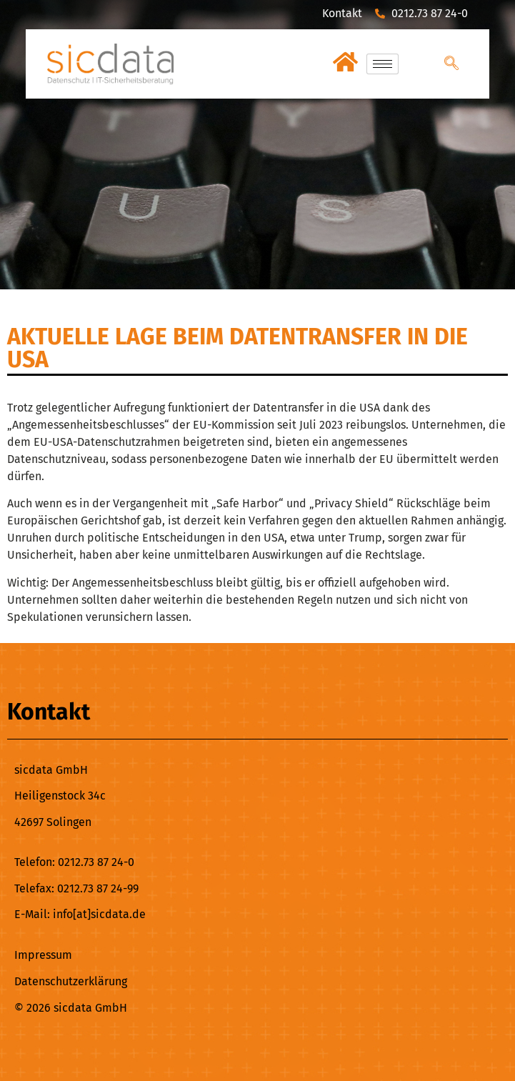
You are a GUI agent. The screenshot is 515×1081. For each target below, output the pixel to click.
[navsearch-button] (451, 64)
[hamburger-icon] (382, 64)
